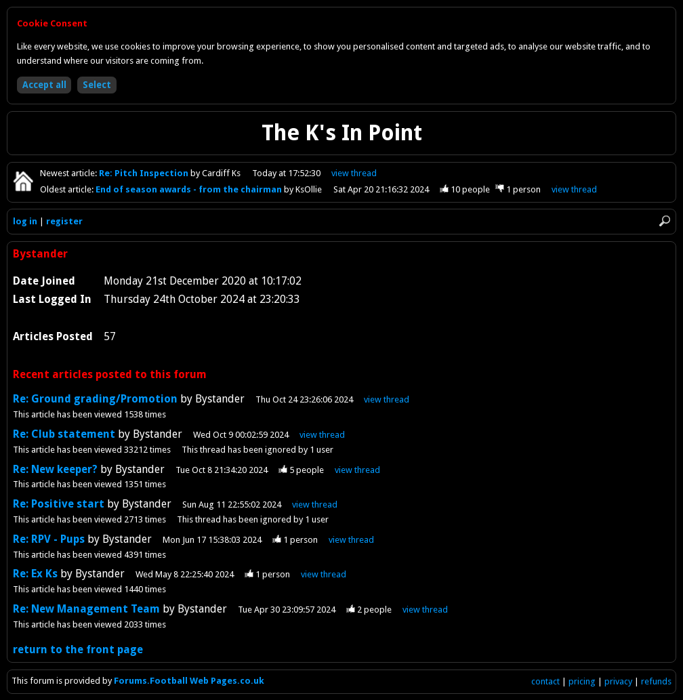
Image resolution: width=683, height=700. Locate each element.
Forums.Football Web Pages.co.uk (189, 681)
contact (545, 681)
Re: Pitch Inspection (144, 173)
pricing (582, 681)
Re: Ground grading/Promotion (95, 398)
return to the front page (78, 649)
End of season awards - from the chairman (190, 189)
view (354, 173)
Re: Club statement (65, 434)
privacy (618, 681)
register (64, 221)
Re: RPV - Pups (49, 539)
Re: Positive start (58, 503)
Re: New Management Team (86, 608)
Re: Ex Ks (35, 573)
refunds (656, 681)
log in (25, 221)
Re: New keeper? (56, 469)
